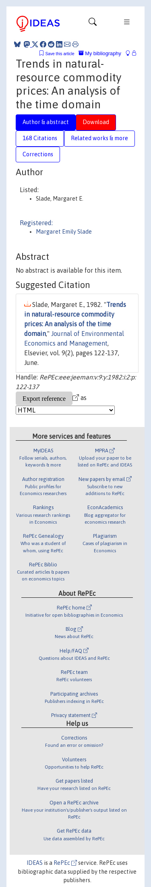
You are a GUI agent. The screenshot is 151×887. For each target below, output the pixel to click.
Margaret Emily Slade (64, 231)
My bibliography (100, 53)
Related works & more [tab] (99, 138)
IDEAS (35, 863)
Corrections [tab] (38, 154)
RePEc (65, 863)
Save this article (59, 54)
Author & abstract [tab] (46, 122)
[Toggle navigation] (92, 24)
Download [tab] (96, 122)
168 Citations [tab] (40, 138)
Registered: (36, 222)
